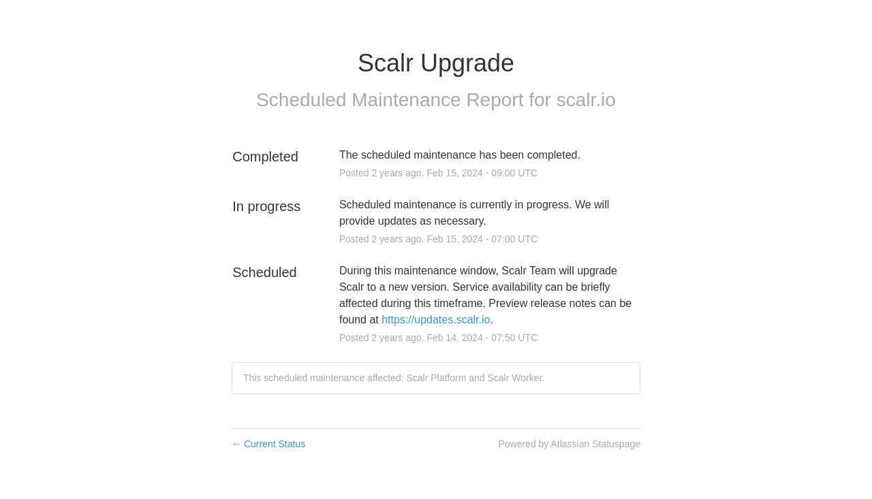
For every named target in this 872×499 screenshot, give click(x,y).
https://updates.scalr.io (436, 319)
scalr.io (586, 99)
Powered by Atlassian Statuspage (569, 443)
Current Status (268, 443)
